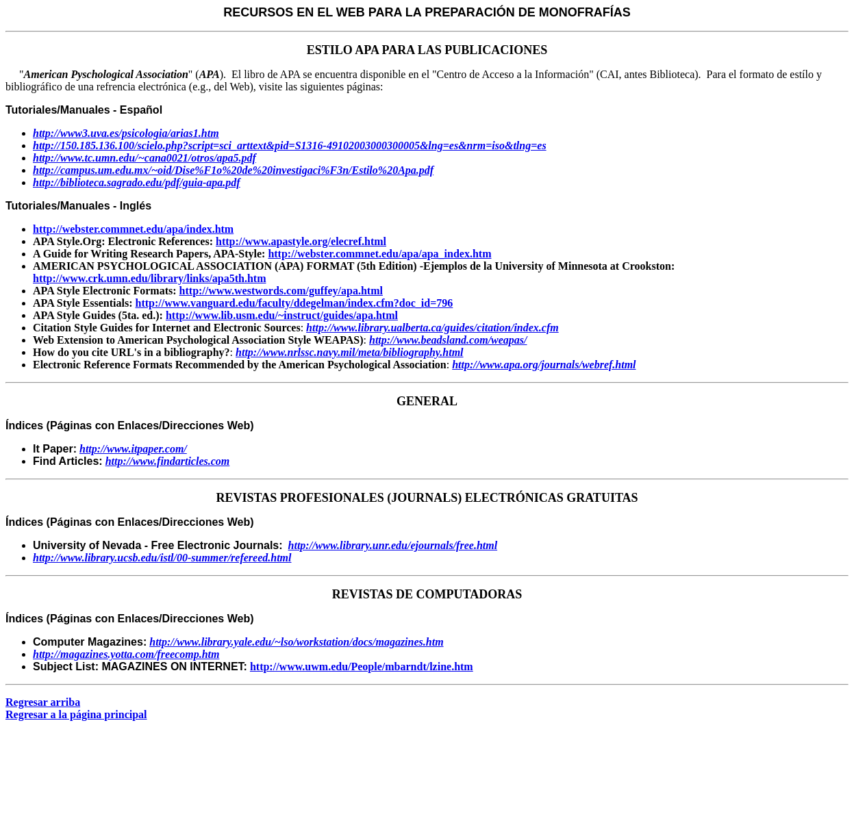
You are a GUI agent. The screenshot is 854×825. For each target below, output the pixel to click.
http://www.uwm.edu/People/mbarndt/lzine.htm (361, 666)
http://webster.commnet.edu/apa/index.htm (133, 229)
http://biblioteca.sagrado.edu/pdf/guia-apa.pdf (136, 182)
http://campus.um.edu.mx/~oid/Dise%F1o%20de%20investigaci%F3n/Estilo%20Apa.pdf (233, 170)
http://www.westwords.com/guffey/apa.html (281, 290)
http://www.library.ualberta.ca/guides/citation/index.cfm (432, 327)
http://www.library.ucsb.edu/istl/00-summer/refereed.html (162, 557)
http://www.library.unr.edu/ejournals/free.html (393, 545)
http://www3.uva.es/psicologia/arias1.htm (126, 133)
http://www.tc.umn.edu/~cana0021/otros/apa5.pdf (144, 158)
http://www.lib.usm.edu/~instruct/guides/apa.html (282, 315)
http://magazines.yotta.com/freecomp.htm (126, 654)
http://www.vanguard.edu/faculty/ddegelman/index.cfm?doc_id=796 (294, 303)
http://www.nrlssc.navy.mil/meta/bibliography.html (349, 352)
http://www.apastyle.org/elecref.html (301, 241)
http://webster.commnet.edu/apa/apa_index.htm (379, 253)
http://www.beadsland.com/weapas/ (448, 340)
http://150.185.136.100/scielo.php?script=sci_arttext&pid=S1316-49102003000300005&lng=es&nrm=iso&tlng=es (290, 145)
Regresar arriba (42, 702)
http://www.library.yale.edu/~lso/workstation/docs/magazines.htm (296, 642)
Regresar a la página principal (76, 714)
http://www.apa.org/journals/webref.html (544, 364)
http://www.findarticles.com (167, 461)
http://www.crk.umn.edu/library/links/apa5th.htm (149, 278)
